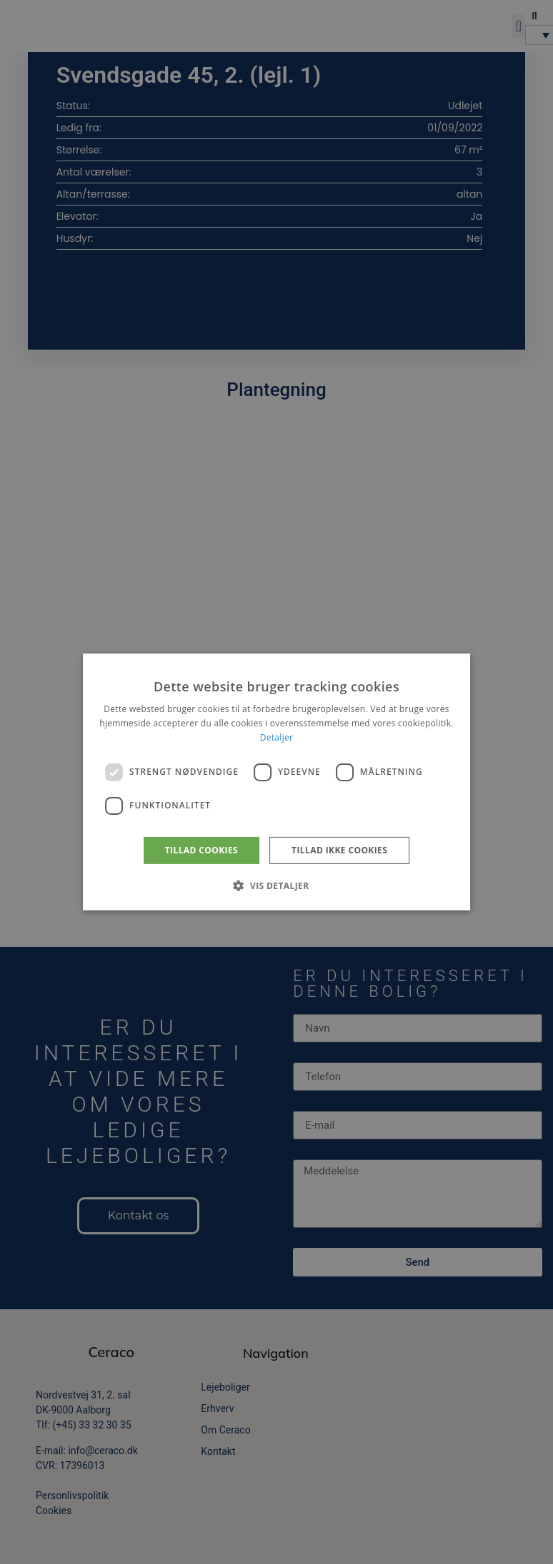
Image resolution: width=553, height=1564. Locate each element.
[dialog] (276, 782)
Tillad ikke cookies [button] (339, 850)
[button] (276, 885)
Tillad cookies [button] (201, 850)
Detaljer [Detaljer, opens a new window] (277, 737)
